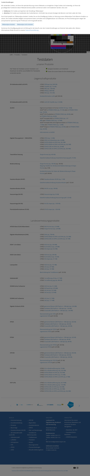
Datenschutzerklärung (31, 30)
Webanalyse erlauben (8, 24)
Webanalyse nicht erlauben (25, 24)
